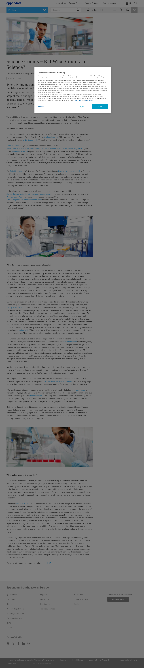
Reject (82, 106)
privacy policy (78, 100)
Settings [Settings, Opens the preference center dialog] (41, 106)
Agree (100, 106)
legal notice (88, 100)
